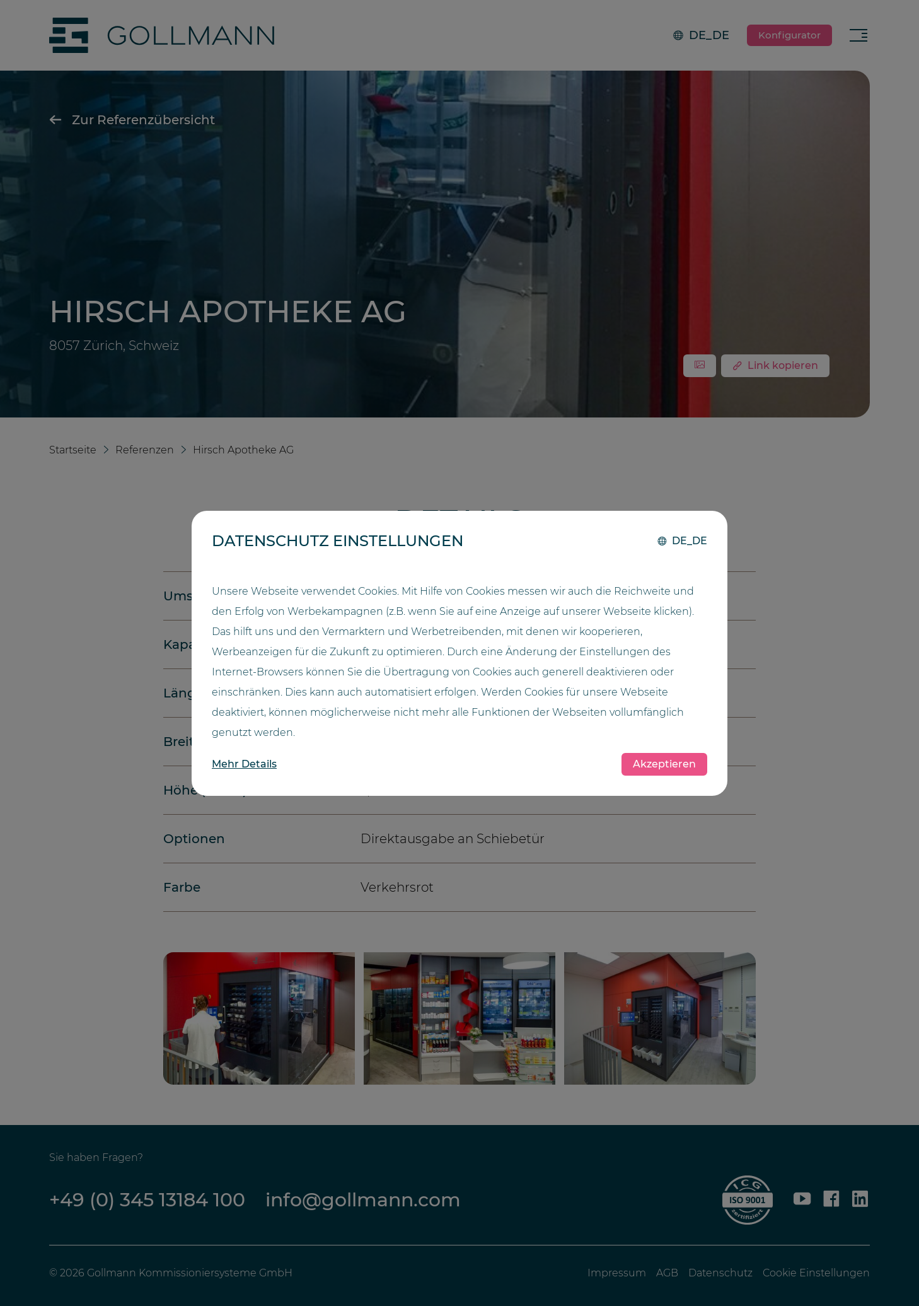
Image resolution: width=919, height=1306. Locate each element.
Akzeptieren (664, 764)
